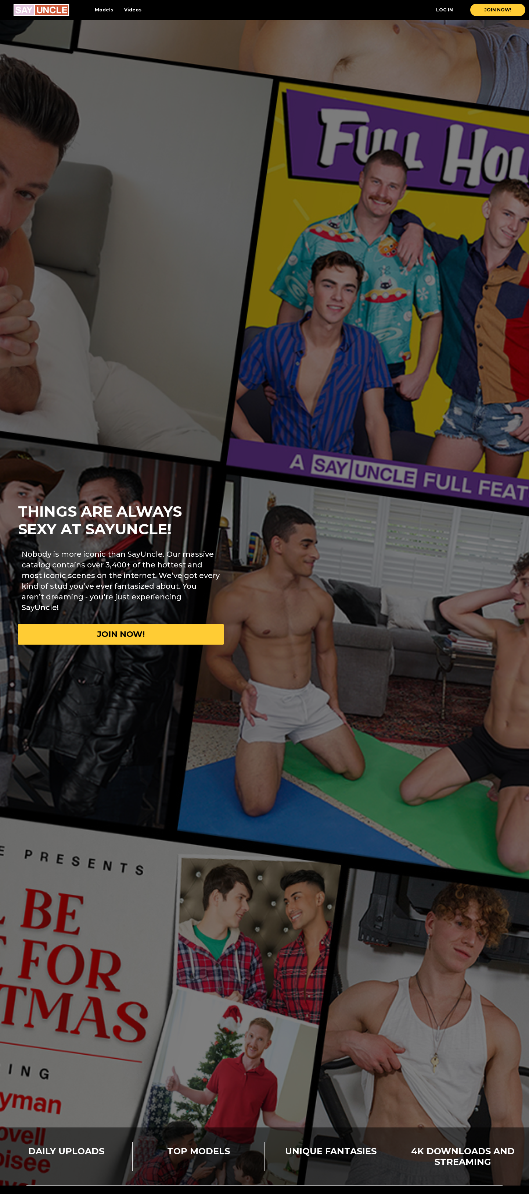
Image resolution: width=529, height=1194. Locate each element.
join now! (497, 10)
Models (104, 10)
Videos (132, 10)
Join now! (121, 634)
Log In (444, 10)
